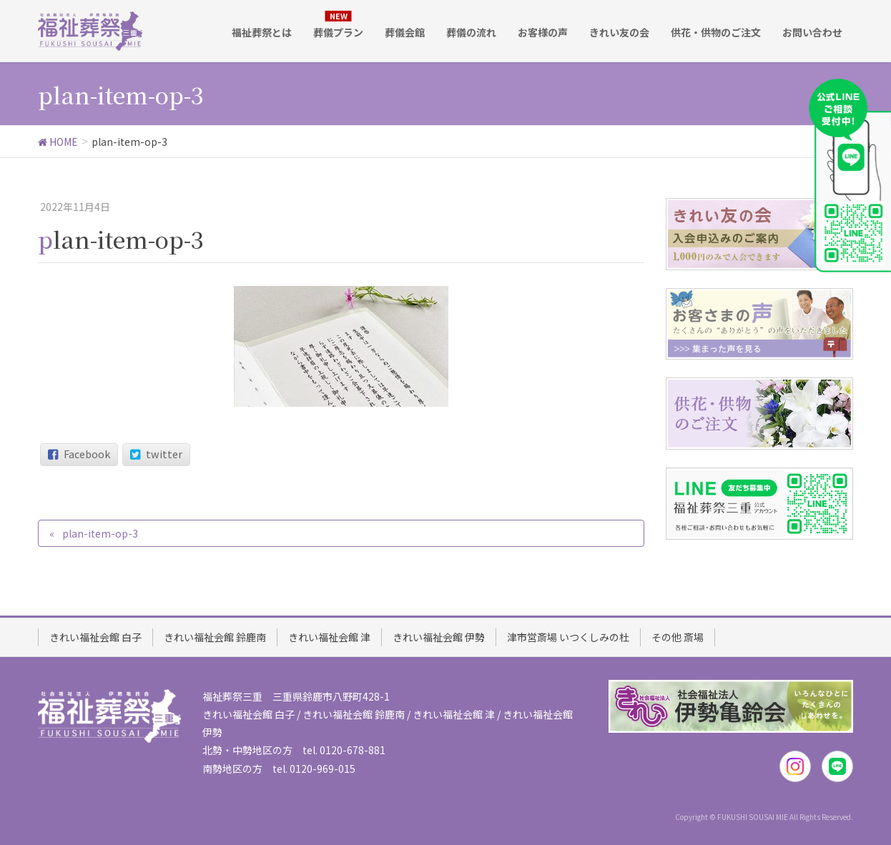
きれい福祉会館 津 (329, 636)
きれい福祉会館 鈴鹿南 (215, 636)
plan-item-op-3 (100, 533)
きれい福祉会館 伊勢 (439, 636)
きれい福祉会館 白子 (95, 636)
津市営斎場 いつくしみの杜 (568, 636)
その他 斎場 (677, 636)
